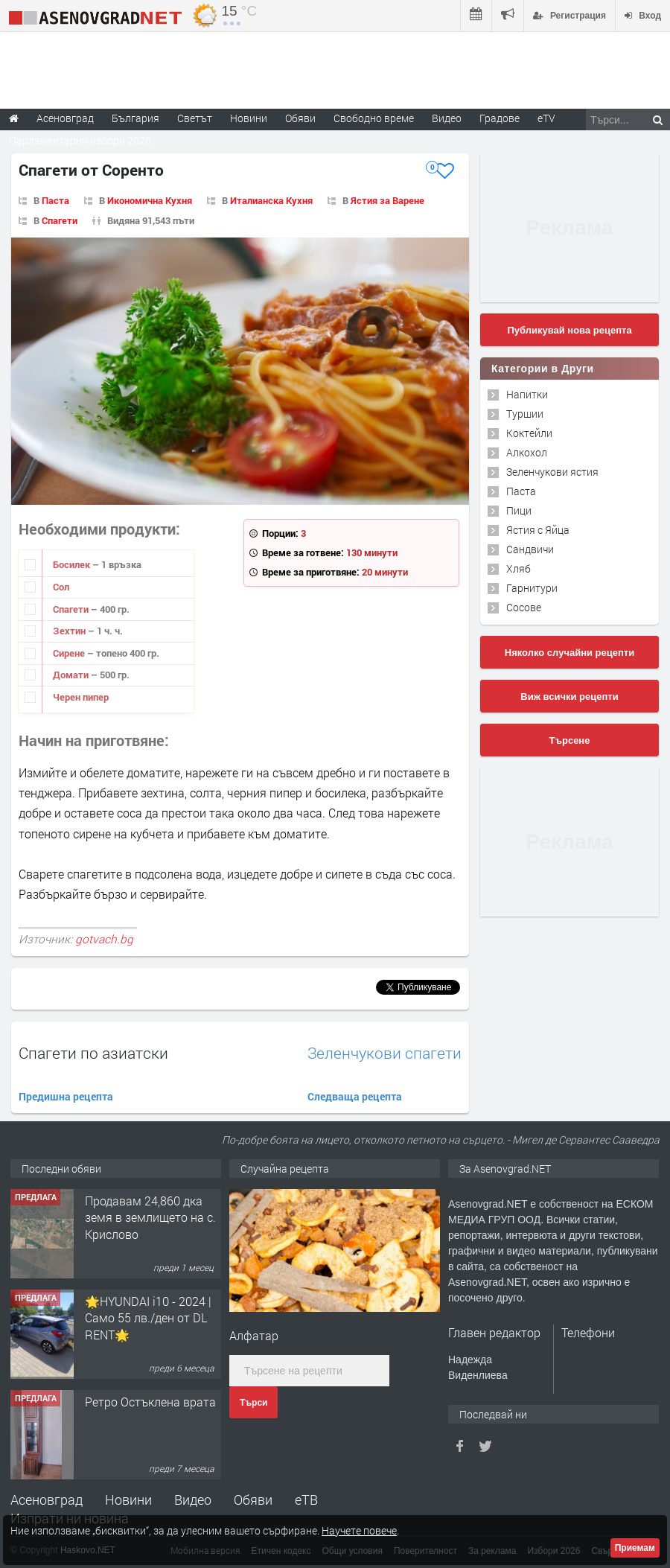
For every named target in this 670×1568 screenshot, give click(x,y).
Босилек (72, 564)
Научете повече (359, 1530)
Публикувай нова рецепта (569, 330)
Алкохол (526, 452)
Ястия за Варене (387, 200)
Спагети (59, 220)
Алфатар (253, 1335)
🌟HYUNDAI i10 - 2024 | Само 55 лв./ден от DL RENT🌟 (148, 1317)
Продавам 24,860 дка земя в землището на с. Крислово (150, 1217)
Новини (248, 118)
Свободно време (374, 118)
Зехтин (70, 630)
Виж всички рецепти (569, 696)
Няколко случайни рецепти (569, 652)
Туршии (524, 414)
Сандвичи (530, 549)
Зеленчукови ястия (552, 472)
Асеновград (46, 1499)
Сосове (523, 607)
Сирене (70, 653)
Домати (72, 674)
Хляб (518, 568)
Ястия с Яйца (538, 530)
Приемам (635, 1548)
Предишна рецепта (66, 1096)
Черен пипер (81, 697)
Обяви (253, 1499)
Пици (519, 510)
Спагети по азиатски (93, 1052)
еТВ (306, 1499)
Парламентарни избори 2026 (80, 140)
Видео (192, 1499)
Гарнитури (532, 588)
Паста (55, 200)
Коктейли (529, 433)
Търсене (569, 740)
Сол (61, 586)
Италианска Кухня (271, 200)
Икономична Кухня (149, 200)
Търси (253, 1403)
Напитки (527, 394)
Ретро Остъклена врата (150, 1401)
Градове (499, 118)
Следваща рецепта (354, 1096)
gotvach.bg (104, 938)
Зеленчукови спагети (384, 1053)
